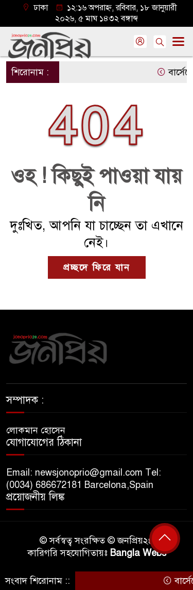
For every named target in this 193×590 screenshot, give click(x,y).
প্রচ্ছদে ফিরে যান (96, 267)
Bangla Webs (138, 553)
